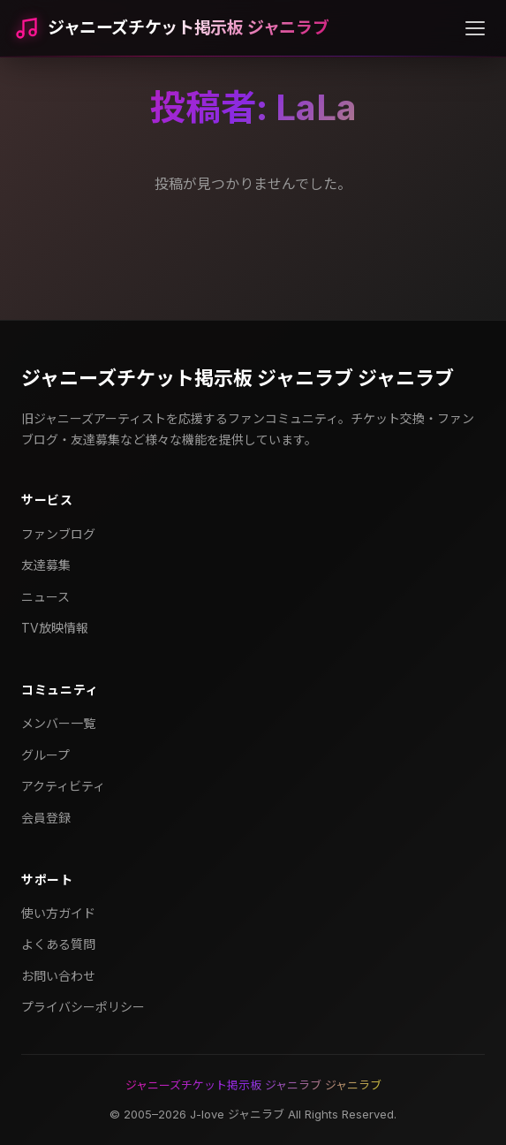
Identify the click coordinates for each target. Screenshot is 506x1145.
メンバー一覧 (58, 723)
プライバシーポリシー (83, 1006)
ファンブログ (58, 534)
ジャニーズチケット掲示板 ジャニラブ (188, 28)
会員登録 (46, 817)
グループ (45, 754)
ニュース (45, 596)
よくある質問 (58, 944)
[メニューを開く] (475, 28)
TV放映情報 (54, 627)
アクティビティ (63, 785)
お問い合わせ (58, 975)
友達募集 (46, 564)
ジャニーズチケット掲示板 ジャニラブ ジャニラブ (237, 378)
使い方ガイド (58, 913)
